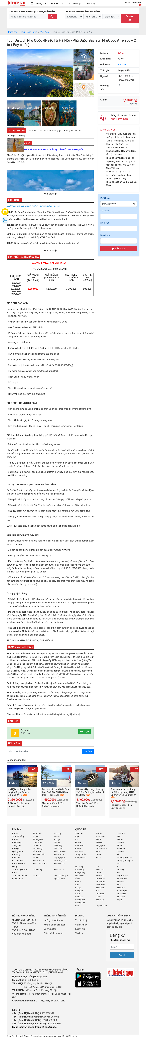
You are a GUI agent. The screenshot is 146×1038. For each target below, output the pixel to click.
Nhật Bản (79, 845)
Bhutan (120, 881)
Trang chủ (41, 3)
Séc (118, 884)
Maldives (100, 875)
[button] (10, 74)
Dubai (98, 872)
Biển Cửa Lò (49, 783)
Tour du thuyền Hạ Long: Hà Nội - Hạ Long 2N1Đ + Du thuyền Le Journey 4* (124, 792)
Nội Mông (79, 869)
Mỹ (118, 836)
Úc (76, 839)
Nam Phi (121, 833)
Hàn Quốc (100, 836)
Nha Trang (17, 842)
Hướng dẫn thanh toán (54, 924)
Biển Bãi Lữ (59, 854)
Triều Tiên (100, 884)
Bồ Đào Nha (122, 878)
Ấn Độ (77, 878)
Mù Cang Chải (60, 860)
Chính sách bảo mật (54, 933)
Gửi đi (122, 955)
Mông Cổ (100, 900)
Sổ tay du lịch (75, 3)
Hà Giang (16, 854)
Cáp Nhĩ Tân (101, 906)
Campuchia (80, 857)
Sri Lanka (121, 897)
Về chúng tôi (50, 929)
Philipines (100, 878)
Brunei (78, 881)
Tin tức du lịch (82, 920)
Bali (118, 872)
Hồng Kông (80, 872)
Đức (98, 851)
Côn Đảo (37, 845)
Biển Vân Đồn (60, 851)
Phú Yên (16, 857)
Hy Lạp (78, 887)
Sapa (35, 836)
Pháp (119, 845)
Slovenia (100, 887)
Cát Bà (15, 839)
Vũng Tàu (16, 845)
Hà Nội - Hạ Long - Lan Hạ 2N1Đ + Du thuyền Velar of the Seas (90, 792)
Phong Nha (38, 839)
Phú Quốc (37, 833)
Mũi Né (57, 842)
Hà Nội (15, 833)
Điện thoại (105, 235)
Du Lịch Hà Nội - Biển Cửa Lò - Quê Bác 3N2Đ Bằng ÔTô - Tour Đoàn (55, 792)
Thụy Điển (121, 894)
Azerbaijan (122, 891)
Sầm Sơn (37, 851)
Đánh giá (84, 731)
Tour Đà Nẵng (18, 836)
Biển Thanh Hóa (40, 863)
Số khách (104, 210)
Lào (97, 866)
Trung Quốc (80, 854)
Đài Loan (121, 848)
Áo (97, 891)
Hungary (79, 891)
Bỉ (118, 854)
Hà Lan (99, 857)
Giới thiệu (91, 3)
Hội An (57, 836)
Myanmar (100, 869)
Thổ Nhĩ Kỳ (100, 881)
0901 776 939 (60, 269)
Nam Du (36, 875)
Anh (77, 884)
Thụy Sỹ (120, 869)
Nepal (119, 900)
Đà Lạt (57, 839)
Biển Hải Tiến (39, 854)
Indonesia (79, 875)
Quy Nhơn (37, 842)
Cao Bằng (37, 869)
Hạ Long (14, 783)
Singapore (100, 845)
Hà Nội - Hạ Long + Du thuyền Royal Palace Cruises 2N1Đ (19, 792)
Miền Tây (58, 845)
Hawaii (78, 848)
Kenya (78, 842)
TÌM (129, 18)
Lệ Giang (79, 866)
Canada (120, 851)
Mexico (99, 842)
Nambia (120, 842)
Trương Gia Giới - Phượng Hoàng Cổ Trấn (125, 860)
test (77, 906)
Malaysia (79, 851)
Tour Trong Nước (29, 32)
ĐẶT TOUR (118, 248)
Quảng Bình (17, 851)
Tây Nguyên (59, 857)
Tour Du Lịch (57, 3)
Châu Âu (79, 897)
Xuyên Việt (38, 848)
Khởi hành (105, 198)
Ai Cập (99, 833)
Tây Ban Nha (122, 875)
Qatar (98, 897)
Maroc (120, 839)
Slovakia (121, 887)
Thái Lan (79, 833)
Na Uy (77, 894)
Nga (77, 836)
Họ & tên (104, 223)
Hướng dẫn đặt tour (53, 920)
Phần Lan (100, 894)
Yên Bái (36, 857)
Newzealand (101, 848)
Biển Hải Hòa (17, 860)
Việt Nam (44, 32)
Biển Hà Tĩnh (59, 863)
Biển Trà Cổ (59, 869)
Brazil (98, 839)
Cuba (98, 854)
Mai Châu (58, 848)
